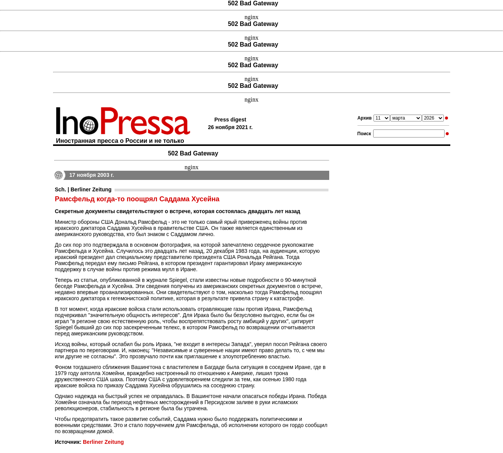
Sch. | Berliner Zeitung (83, 189)
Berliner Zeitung (103, 442)
